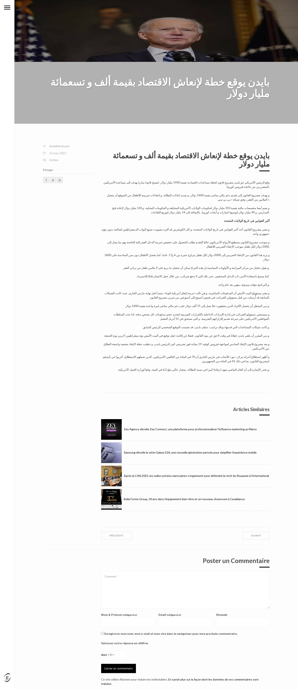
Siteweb (221, 614)
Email (170, 614)
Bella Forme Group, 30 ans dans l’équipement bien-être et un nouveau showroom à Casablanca (173, 499)
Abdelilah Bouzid (59, 146)
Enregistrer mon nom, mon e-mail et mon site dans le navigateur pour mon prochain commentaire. (170, 633)
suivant (256, 535)
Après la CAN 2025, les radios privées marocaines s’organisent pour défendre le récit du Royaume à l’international (185, 475)
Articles (53, 160)
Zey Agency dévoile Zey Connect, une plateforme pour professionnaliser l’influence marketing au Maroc (179, 429)
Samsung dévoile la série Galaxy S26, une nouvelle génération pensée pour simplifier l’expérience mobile (179, 452)
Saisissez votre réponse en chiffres (124, 643)
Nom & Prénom (119, 614)
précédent (116, 535)
